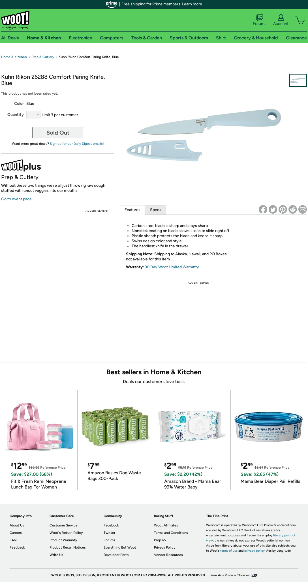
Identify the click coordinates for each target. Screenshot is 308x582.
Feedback (17, 547)
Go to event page (16, 199)
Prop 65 (160, 540)
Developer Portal (116, 555)
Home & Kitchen (14, 57)
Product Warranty (63, 540)
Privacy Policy (164, 547)
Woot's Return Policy (66, 533)
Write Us (56, 555)
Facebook (111, 525)
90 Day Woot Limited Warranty (172, 267)
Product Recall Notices (68, 547)
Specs (155, 209)
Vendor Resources (168, 555)
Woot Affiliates (166, 525)
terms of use (229, 551)
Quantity (15, 114)
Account (280, 20)
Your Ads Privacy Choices (230, 575)
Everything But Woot (120, 547)
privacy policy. (254, 551)
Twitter (109, 533)
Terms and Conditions (171, 533)
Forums (259, 20)
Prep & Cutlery (42, 57)
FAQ (13, 540)
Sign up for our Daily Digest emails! (77, 144)
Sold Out (57, 132)
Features (132, 209)
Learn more (192, 4)
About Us (17, 525)
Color (19, 103)
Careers (16, 533)
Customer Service (64, 525)
